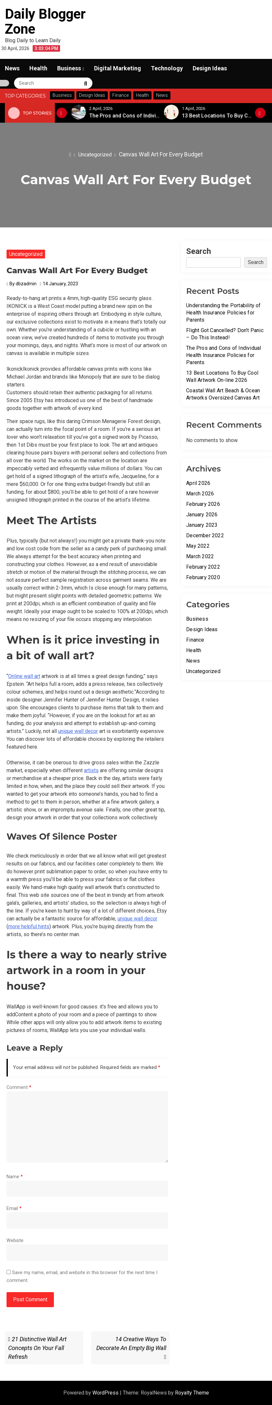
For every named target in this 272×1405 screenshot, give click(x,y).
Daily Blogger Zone (45, 21)
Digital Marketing (117, 68)
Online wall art (24, 676)
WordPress (106, 1393)
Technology (167, 68)
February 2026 (203, 504)
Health (38, 68)
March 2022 (200, 556)
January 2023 (201, 525)
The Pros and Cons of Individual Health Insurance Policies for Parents (223, 355)
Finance (195, 640)
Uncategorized (25, 254)
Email (14, 1208)
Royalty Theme (192, 1393)
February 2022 (203, 567)
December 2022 (205, 535)
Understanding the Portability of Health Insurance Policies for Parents (223, 312)
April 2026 (198, 483)
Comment (19, 1087)
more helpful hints (28, 926)
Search (198, 251)
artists (91, 770)
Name (15, 1177)
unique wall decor (78, 731)
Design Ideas (210, 68)
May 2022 (198, 546)
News (12, 68)
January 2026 (201, 514)
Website (15, 1240)
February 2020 (203, 577)
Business (69, 68)
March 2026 (200, 493)
